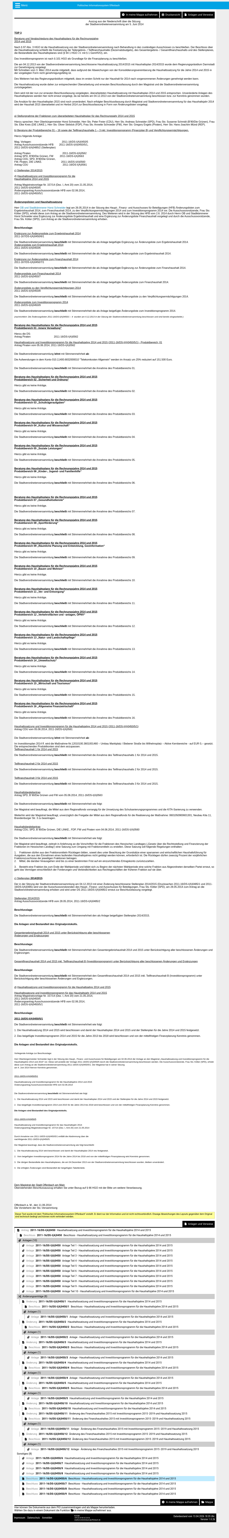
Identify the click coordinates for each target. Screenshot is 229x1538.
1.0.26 (212, 1519)
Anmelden (47, 1517)
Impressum (19, 1517)
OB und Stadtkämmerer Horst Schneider (43, 207)
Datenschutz (33, 1517)
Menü (24, 5)
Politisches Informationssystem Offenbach (98, 5)
